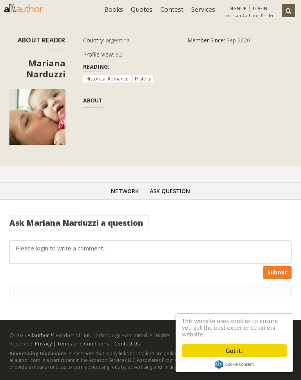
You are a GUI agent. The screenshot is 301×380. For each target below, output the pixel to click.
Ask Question (170, 191)
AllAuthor (40, 335)
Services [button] (203, 9)
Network (125, 191)
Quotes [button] (141, 9)
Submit (277, 272)
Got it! (234, 351)
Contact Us (127, 343)
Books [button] (113, 9)
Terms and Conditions (83, 343)
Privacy (43, 343)
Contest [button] (171, 9)
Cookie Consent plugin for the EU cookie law (234, 364)
